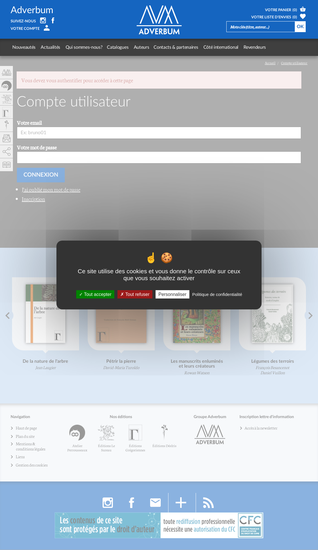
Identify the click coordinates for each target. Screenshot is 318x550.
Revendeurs (251, 47)
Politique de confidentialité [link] (217, 294)
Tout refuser (135, 294)
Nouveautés (24, 47)
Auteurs (139, 47)
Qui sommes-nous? (82, 47)
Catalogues (116, 47)
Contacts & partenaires (174, 47)
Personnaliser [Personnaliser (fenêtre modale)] (172, 294)
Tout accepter (95, 294)
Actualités (50, 47)
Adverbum (32, 10)
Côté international (218, 47)
